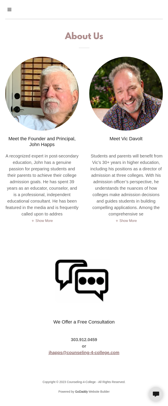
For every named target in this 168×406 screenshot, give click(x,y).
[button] (23, 9)
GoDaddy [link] (81, 391)
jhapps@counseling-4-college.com (84, 352)
